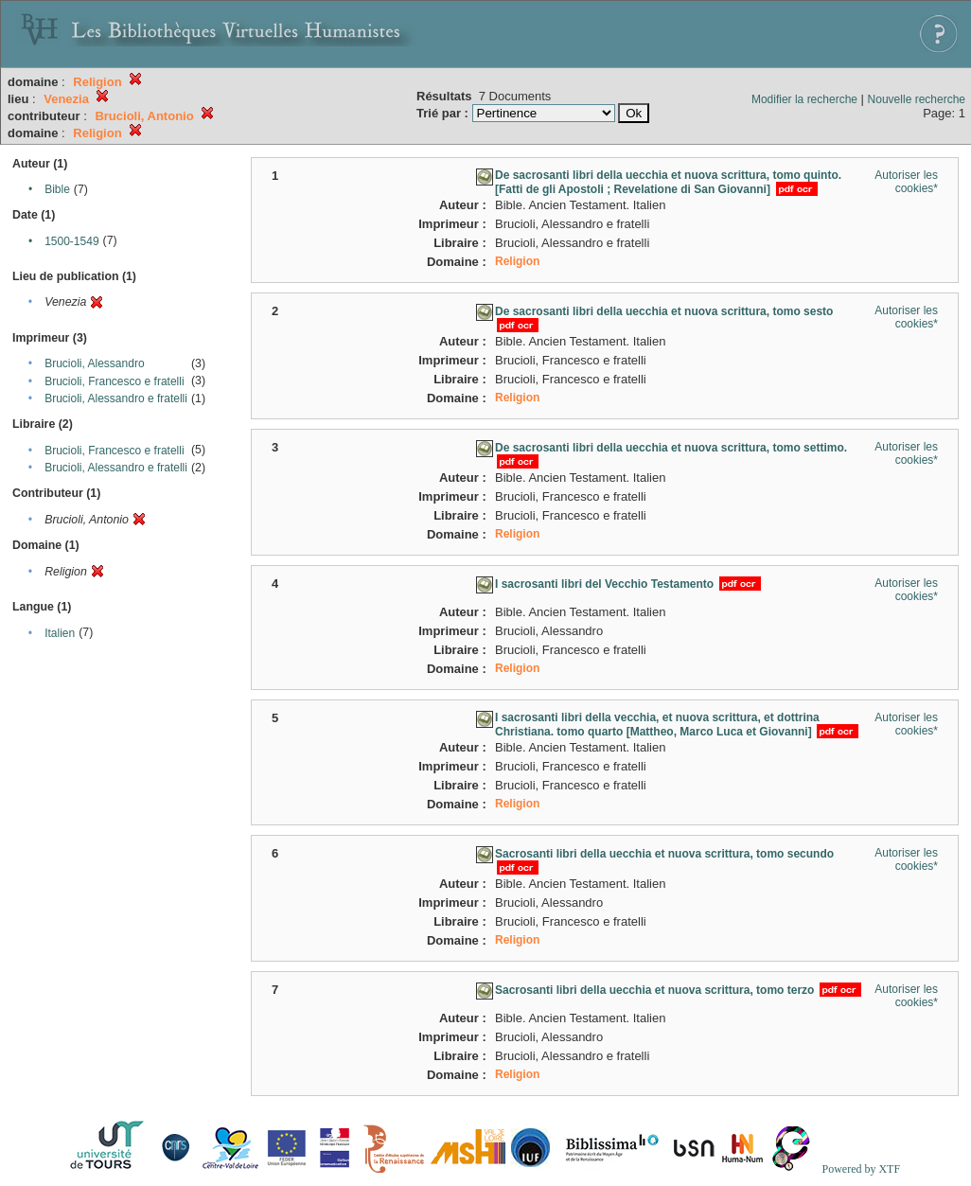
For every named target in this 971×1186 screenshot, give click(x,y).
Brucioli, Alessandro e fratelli (115, 398)
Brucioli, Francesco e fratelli (114, 381)
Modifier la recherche (804, 99)
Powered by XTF (860, 1169)
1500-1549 (71, 241)
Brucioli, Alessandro (94, 363)
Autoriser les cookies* (906, 181)
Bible (57, 189)
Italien (59, 633)
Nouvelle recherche (916, 99)
